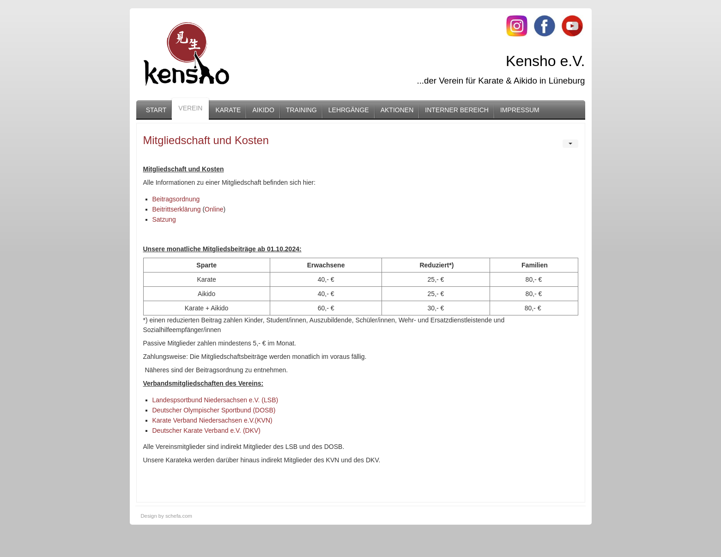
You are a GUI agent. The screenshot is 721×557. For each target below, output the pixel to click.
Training (301, 110)
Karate (228, 110)
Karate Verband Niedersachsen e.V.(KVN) (212, 420)
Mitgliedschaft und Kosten (206, 140)
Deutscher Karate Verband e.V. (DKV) (206, 430)
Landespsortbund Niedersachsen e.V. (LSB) (215, 400)
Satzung (164, 219)
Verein (190, 108)
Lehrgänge (348, 110)
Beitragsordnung (176, 199)
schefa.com (178, 516)
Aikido (263, 110)
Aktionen (397, 110)
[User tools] (570, 143)
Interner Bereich (457, 110)
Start (156, 110)
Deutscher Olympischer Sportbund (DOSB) (214, 410)
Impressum (519, 110)
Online (214, 209)
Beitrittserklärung (176, 209)
